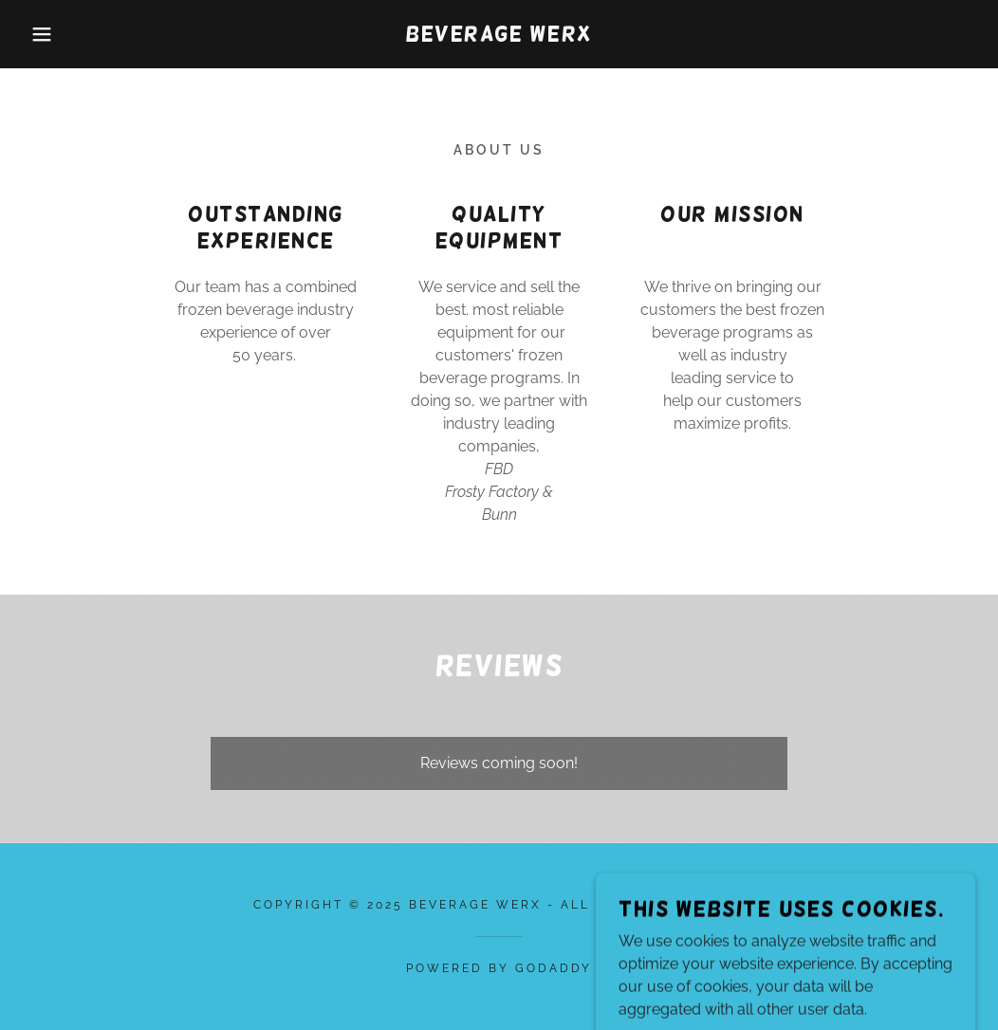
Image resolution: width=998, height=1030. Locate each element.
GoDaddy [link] (553, 968)
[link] (499, 36)
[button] (50, 34)
